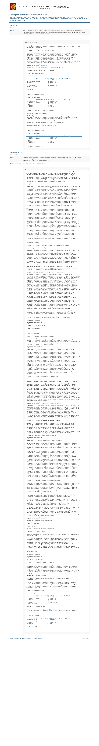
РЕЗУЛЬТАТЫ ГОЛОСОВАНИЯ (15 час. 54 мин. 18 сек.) (54, 721)
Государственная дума (39, 7)
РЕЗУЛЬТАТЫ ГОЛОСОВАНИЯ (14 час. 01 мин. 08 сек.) (54, 110)
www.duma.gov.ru (85, 743)
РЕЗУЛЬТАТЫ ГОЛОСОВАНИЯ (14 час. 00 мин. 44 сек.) (54, 85)
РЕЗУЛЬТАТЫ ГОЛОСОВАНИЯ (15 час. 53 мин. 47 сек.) (54, 694)
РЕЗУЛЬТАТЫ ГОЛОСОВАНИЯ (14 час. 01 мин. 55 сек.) (54, 153)
